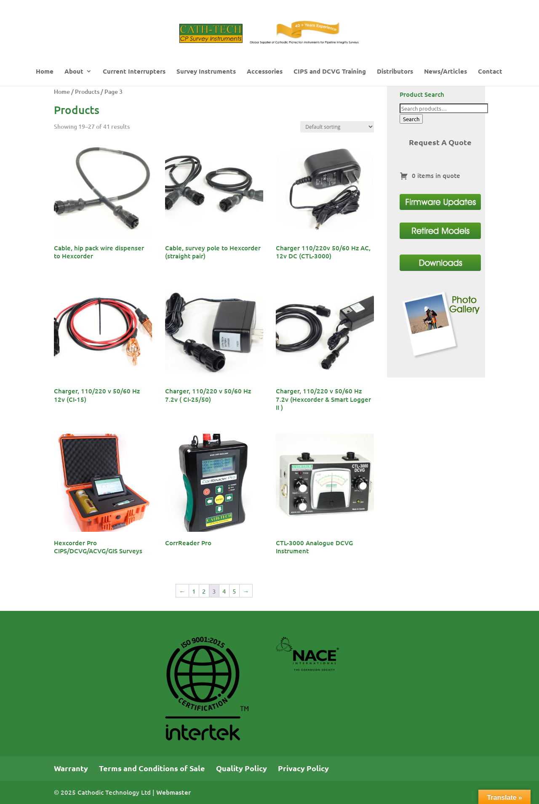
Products (87, 92)
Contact (490, 71)
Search (411, 118)
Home (44, 71)
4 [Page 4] (224, 591)
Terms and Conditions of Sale (152, 768)
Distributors (395, 71)
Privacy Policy (303, 768)
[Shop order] (337, 127)
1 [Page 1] (193, 591)
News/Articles (445, 71)
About (73, 71)
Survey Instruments (206, 71)
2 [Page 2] (203, 591)
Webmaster (173, 792)
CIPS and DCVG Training (330, 71)
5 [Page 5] (234, 591)
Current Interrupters (134, 71)
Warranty (71, 768)
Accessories (265, 71)
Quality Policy (241, 768)
